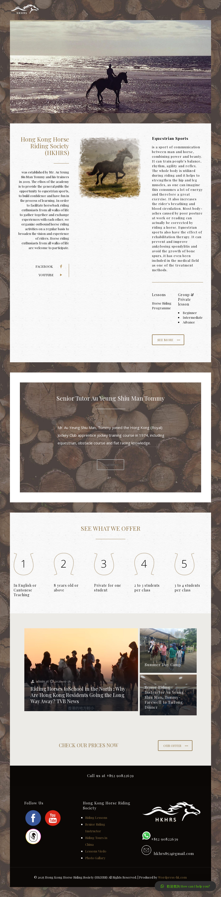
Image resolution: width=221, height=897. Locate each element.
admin (40, 681)
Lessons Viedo (95, 851)
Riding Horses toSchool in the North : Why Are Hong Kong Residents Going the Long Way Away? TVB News (78, 694)
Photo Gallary (95, 858)
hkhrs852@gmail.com (172, 853)
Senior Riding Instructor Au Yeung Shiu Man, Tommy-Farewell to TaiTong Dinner (164, 697)
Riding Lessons (96, 817)
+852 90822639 (164, 839)
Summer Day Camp (163, 664)
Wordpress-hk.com (172, 877)
